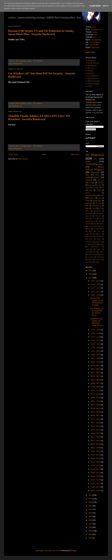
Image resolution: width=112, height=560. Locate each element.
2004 (90, 534)
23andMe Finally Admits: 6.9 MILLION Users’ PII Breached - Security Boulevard (39, 117)
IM (103, 229)
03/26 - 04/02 (96, 451)
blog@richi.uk (95, 47)
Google (91, 182)
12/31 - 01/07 (96, 281)
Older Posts (75, 154)
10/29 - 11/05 (96, 344)
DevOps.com (92, 60)
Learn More (95, 6)
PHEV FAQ (90, 52)
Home (44, 154)
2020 (90, 502)
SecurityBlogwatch (94, 164)
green (99, 221)
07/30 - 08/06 (96, 387)
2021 (90, 499)
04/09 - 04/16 (96, 444)
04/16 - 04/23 (96, 441)
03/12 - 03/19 (96, 455)
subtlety (90, 259)
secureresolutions (93, 254)
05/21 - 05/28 (96, 423)
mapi (94, 223)
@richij (94, 32)
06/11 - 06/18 (96, 412)
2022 (90, 495)
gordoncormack (90, 221)
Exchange (91, 185)
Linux (99, 231)
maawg (102, 244)
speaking (90, 257)
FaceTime (96, 229)
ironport (88, 223)
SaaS (89, 216)
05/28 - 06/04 (96, 419)
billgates (98, 234)
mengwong (89, 249)
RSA (97, 175)
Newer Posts (13, 154)
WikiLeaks (98, 216)
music (99, 249)
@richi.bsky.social (96, 29)
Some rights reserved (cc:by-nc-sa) (48, 551)
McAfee (98, 203)
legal (87, 188)
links (87, 175)
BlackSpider (97, 211)
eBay (90, 239)
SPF (87, 205)
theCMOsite (89, 262)
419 (100, 208)
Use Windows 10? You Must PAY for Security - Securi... (96, 311)
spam (88, 161)
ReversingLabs (92, 65)
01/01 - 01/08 (96, 491)
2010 (90, 513)
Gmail (102, 195)
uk (103, 188)
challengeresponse (92, 177)
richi (94, 37)
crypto (99, 185)
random (101, 252)
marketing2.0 (95, 246)
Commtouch (89, 213)
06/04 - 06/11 (96, 416)
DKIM (98, 190)
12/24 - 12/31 (96, 284)
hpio (87, 208)
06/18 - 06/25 (96, 408)
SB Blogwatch (17, 63)
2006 (90, 527)
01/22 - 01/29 (96, 480)
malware (89, 180)
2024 (90, 274)
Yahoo (87, 218)
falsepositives (96, 205)
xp (96, 262)
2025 (90, 271)
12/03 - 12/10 (96, 295)
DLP (89, 229)
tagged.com (98, 259)
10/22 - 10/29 (96, 348)
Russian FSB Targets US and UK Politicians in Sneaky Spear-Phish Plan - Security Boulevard (41, 32)
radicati (94, 252)
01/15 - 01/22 (96, 483)
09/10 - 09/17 (96, 366)
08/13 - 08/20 (96, 380)
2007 (90, 524)
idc (86, 244)
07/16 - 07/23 (96, 394)
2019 (90, 506)
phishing (101, 182)
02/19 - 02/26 (96, 466)
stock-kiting (100, 257)
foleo (98, 239)
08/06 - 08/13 (96, 383)
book (93, 76)
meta (87, 200)
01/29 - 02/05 (96, 476)
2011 (90, 509)
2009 (90, 517)
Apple (102, 226)
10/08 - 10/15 (96, 355)
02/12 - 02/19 (96, 469)
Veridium (90, 70)
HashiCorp (91, 73)
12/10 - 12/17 (96, 292)
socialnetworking (91, 195)
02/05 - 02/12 (96, 473)
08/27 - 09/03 (96, 373)
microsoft (101, 180)
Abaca (87, 211)
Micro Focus (91, 68)
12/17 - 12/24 (96, 288)
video (94, 208)
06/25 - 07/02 (96, 405)
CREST (90, 86)
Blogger (73, 551)
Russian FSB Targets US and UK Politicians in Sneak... (96, 301)
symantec (95, 188)
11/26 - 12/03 (96, 330)
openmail (89, 203)
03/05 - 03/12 (96, 458)
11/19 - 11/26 (96, 333)
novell (87, 252)
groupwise (99, 241)
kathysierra (93, 244)
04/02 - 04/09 (96, 448)
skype (102, 254)
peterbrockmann (92, 226)
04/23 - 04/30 (96, 437)
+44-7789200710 (94, 42)
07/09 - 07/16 (96, 398)
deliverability (100, 236)
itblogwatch (95, 172)
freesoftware (89, 241)
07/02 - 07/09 (96, 401)
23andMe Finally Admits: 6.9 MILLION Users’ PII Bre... (96, 322)
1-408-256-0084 (94, 45)
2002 (90, 538)
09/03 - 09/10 (96, 369)
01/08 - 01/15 (96, 487)
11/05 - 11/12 (96, 340)
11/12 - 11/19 (96, 337)
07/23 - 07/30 (96, 390)
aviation (94, 218)
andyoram (89, 234)
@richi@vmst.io (97, 40)
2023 (90, 278)
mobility (101, 223)
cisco (99, 198)
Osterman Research (93, 83)
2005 (90, 531)
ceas (100, 218)
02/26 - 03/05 (96, 462)
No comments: (38, 61)
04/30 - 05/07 (96, 433)
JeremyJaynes (100, 213)
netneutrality (97, 200)
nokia (90, 190)
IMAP (91, 231)
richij (95, 34)
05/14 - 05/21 (96, 426)
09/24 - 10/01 (96, 362)
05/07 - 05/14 (96, 430)
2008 (90, 520)
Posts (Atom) (23, 159)
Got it (105, 6)
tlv (95, 158)
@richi (94, 27)
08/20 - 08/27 (96, 376)
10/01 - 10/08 (96, 358)
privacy (88, 193)
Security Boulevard (93, 63)
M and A (91, 198)
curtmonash (89, 236)
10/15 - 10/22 (96, 351)
